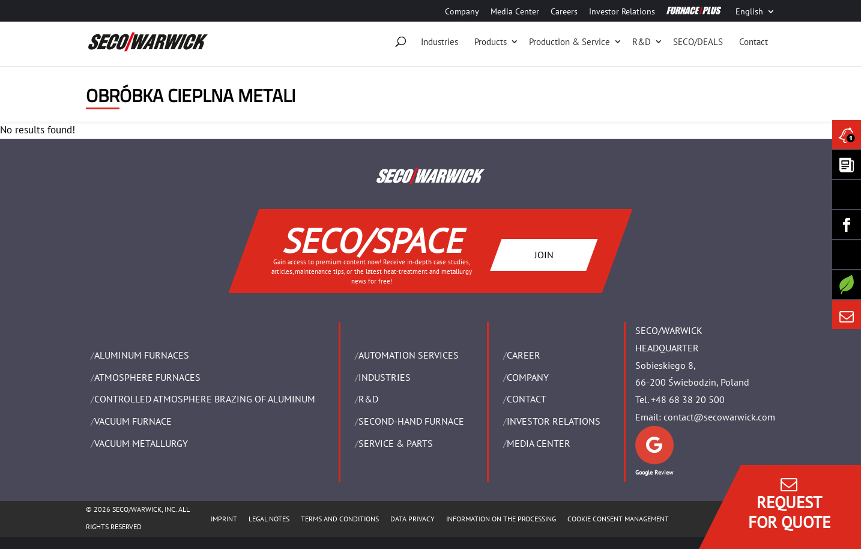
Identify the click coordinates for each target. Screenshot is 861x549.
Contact (753, 41)
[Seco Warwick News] (846, 134)
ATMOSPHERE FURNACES (147, 377)
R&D (641, 41)
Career (523, 355)
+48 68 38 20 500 (688, 399)
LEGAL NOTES (269, 518)
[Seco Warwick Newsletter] (846, 164)
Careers (564, 12)
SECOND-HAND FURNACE (411, 421)
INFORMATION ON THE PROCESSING (501, 518)
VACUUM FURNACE (133, 421)
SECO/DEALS (698, 41)
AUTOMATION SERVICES (408, 355)
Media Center (515, 12)
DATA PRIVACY (412, 518)
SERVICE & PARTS (395, 443)
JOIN (544, 254)
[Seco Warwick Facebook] (846, 224)
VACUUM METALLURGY (141, 443)
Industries (439, 41)
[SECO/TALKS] (846, 254)
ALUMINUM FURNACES (141, 355)
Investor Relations (622, 12)
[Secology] (846, 284)
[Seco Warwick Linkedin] (846, 194)
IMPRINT (224, 518)
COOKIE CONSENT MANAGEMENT (618, 518)
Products (490, 41)
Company (462, 12)
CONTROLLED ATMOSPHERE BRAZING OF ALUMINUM (204, 399)
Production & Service (569, 41)
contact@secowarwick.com (719, 417)
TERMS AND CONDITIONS (340, 518)
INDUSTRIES (384, 377)
